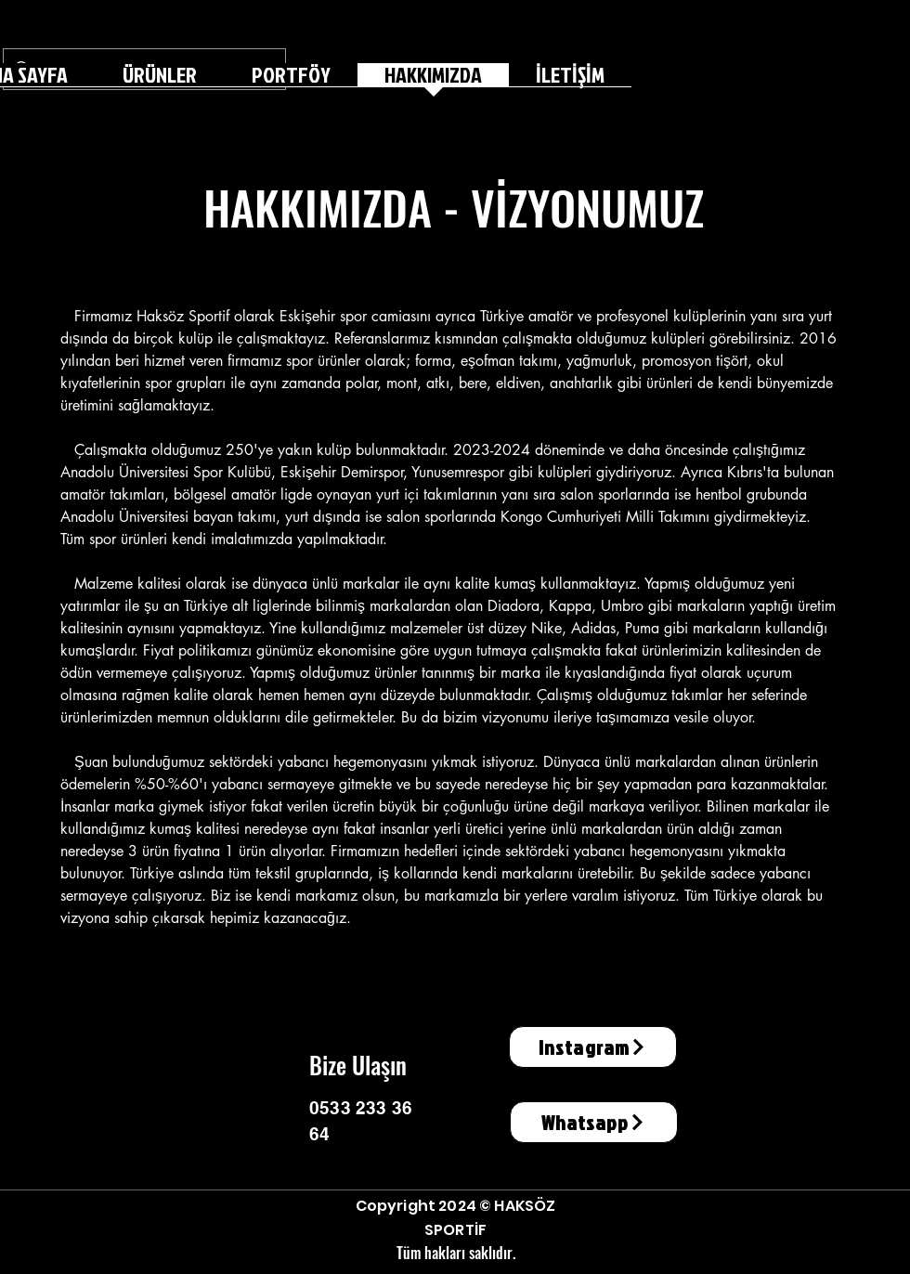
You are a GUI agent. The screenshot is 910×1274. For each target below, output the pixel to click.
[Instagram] (593, 1047)
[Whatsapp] (594, 1122)
